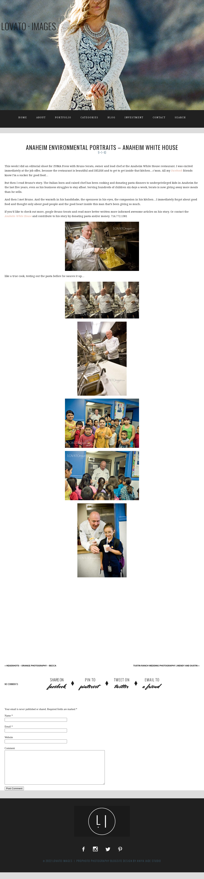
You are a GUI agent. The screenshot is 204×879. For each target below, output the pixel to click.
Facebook (176, 170)
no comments (11, 684)
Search (180, 117)
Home (22, 117)
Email (8, 726)
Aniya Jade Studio (149, 867)
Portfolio (63, 117)
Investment (134, 117)
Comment (10, 748)
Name (8, 715)
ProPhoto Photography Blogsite (99, 867)
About (41, 117)
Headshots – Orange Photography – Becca (30, 666)
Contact (159, 117)
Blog (111, 117)
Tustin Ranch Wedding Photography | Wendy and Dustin (166, 666)
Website (9, 737)
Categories (89, 117)
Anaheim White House (18, 216)
